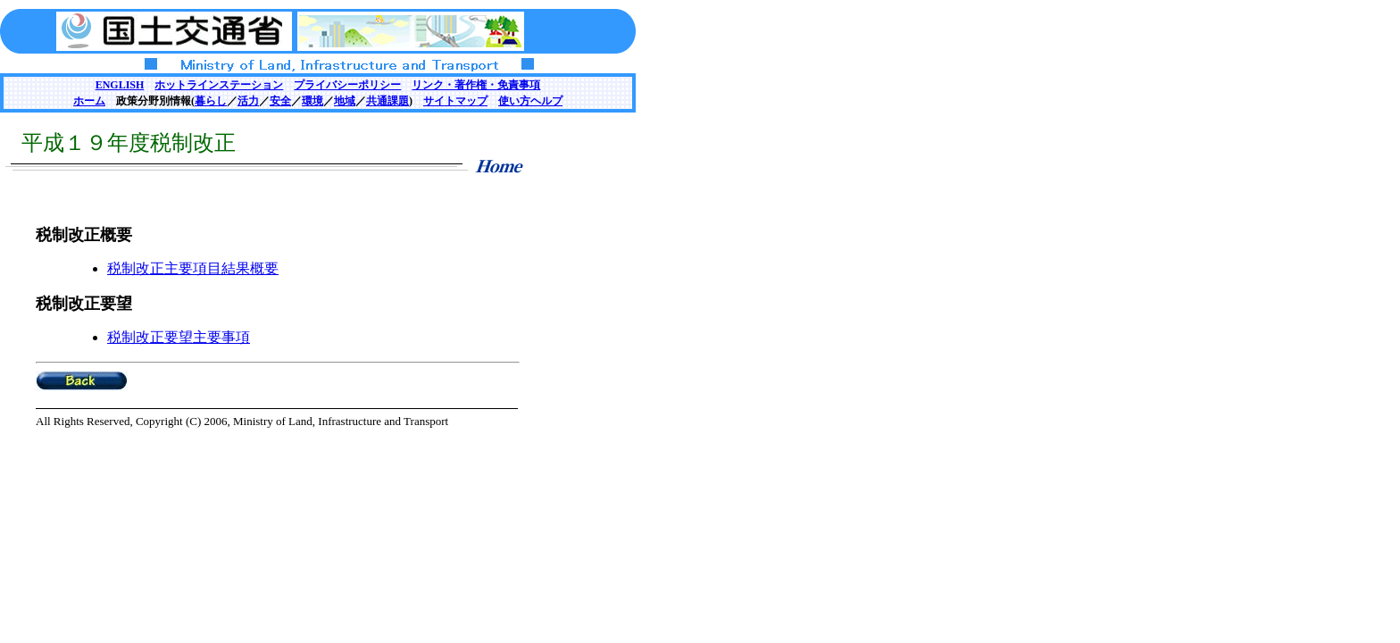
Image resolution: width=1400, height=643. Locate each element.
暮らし (211, 101)
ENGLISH (120, 85)
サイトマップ (455, 101)
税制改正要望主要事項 (178, 337)
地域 (344, 101)
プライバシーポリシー (347, 85)
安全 (280, 101)
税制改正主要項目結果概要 (193, 268)
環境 (312, 101)
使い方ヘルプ (530, 101)
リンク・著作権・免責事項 (476, 85)
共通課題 (387, 101)
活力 (248, 101)
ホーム (89, 101)
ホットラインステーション (218, 85)
